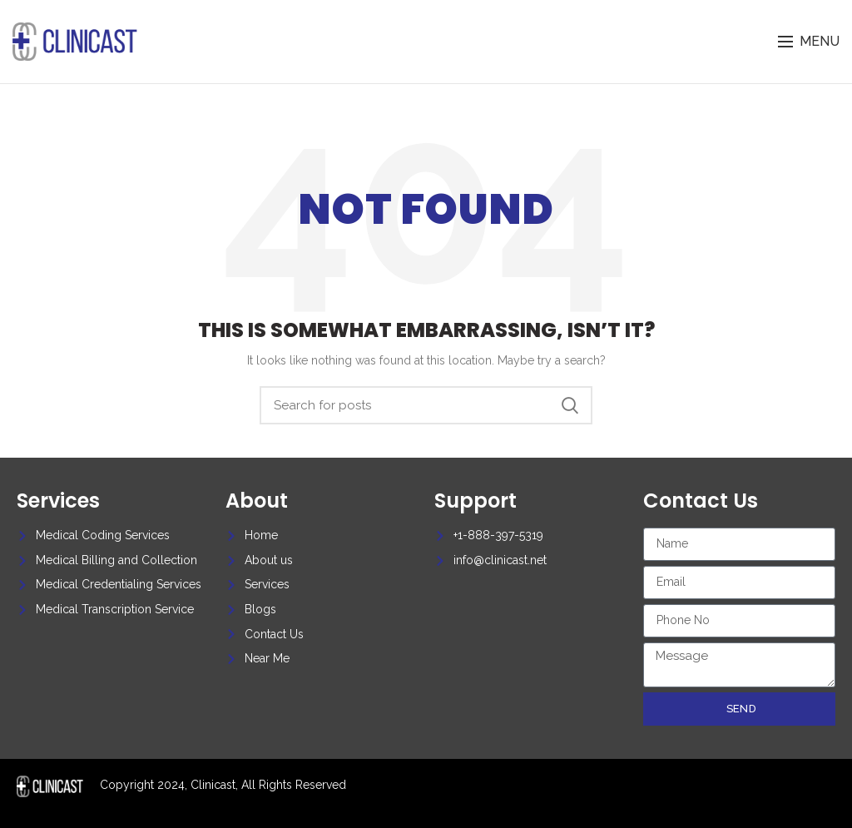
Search (570, 405)
